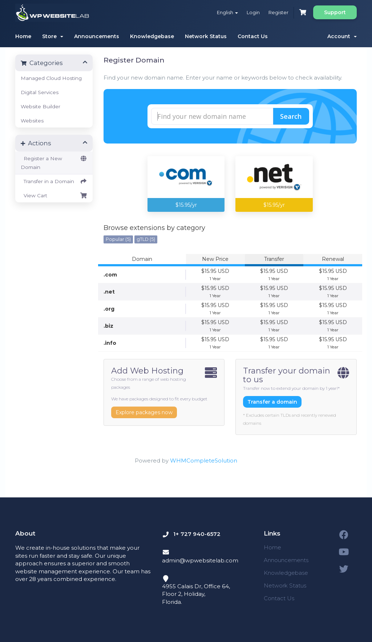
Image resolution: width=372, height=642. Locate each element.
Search (291, 116)
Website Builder (40, 106)
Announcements (96, 36)
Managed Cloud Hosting (51, 78)
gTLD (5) (146, 239)
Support (335, 12)
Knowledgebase (152, 36)
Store (52, 36)
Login (253, 12)
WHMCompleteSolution (203, 460)
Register (278, 12)
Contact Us (253, 36)
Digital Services (39, 92)
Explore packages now (144, 412)
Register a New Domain (54, 162)
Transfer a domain (272, 402)
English (227, 12)
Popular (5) (118, 239)
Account (342, 36)
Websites (32, 121)
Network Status (206, 36)
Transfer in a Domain (54, 181)
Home (23, 36)
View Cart (54, 195)
